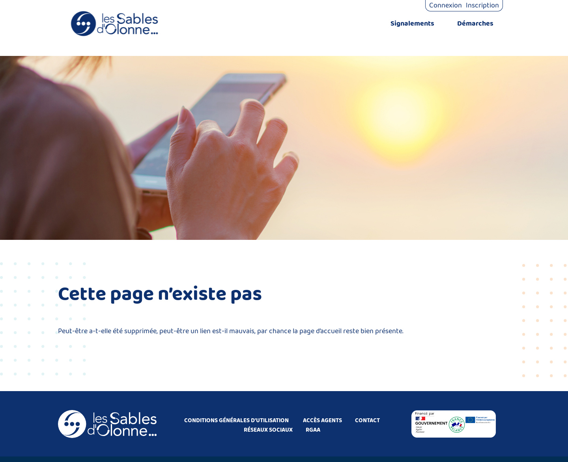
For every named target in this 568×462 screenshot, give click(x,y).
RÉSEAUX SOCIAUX (268, 430)
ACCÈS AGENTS (322, 420)
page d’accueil (320, 331)
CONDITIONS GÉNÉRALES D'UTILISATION (236, 420)
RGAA (313, 430)
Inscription (482, 5)
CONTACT (367, 420)
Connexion (445, 5)
